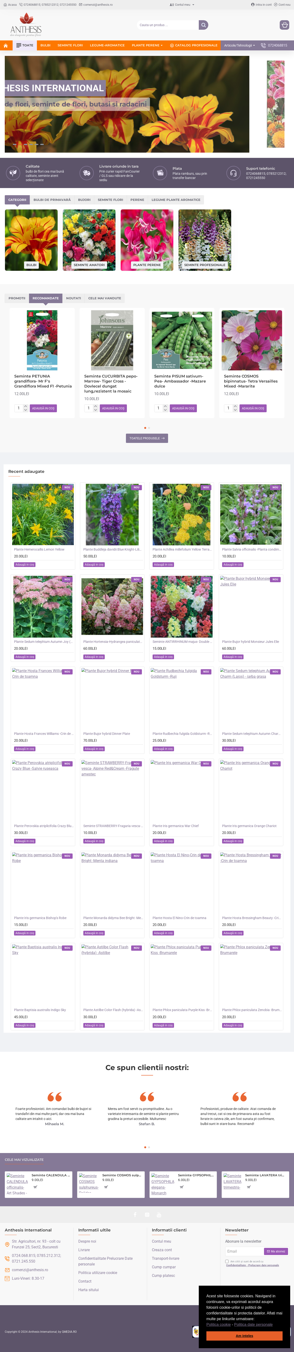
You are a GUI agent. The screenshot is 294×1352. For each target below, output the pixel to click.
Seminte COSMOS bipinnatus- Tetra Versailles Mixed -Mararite (251, 381)
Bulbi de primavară (52, 200)
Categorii (17, 200)
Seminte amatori (89, 265)
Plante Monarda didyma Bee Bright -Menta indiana (113, 918)
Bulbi (31, 265)
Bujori (84, 200)
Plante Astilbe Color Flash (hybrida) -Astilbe (113, 1010)
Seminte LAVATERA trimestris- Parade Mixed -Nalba (266, 1175)
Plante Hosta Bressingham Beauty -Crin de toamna (252, 918)
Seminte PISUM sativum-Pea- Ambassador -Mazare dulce (180, 381)
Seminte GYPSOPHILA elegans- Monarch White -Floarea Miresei (196, 1175)
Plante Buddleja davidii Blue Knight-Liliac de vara (113, 550)
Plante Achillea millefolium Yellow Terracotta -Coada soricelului (182, 550)
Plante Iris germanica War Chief (176, 826)
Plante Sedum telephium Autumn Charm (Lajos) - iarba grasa (252, 734)
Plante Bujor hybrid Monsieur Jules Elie (250, 642)
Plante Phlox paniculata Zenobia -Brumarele (252, 1010)
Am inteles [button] (244, 1336)
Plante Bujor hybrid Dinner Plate (106, 734)
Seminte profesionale (204, 265)
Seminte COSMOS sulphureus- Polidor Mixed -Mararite (122, 1175)
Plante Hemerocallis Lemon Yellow (39, 550)
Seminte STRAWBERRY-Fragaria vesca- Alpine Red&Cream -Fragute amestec (113, 826)
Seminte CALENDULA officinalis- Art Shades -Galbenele (51, 1175)
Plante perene (147, 265)
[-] (25, 410)
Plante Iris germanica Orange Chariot (249, 826)
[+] (25, 407)
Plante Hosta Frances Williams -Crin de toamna (44, 734)
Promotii (17, 298)
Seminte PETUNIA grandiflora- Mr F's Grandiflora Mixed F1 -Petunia (43, 381)
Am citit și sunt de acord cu (252, 1264)
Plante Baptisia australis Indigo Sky (40, 1010)
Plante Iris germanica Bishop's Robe (40, 918)
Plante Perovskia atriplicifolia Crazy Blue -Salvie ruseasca (44, 826)
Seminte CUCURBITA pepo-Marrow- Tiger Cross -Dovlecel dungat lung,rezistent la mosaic (111, 383)
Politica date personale (253, 1325)
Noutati (73, 298)
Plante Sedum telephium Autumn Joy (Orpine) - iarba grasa (44, 642)
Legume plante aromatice (176, 200)
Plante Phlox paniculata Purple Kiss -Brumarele (182, 1010)
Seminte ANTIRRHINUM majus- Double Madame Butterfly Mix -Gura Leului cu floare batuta (182, 642)
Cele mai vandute (104, 298)
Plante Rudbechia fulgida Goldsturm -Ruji (182, 734)
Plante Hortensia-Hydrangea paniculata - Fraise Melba (113, 642)
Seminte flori (110, 200)
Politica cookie (218, 1325)
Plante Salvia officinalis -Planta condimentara (252, 550)
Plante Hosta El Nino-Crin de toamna (179, 918)
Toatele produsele (145, 438)
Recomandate (46, 298)
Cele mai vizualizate (24, 1160)
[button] (274, 1325)
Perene (137, 200)
